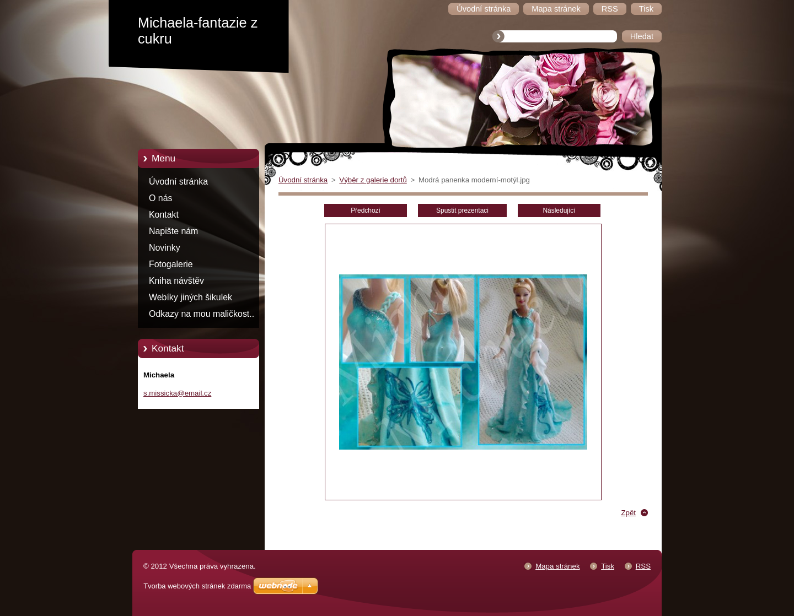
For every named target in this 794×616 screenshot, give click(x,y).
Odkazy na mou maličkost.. (201, 313)
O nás (160, 198)
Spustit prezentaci (462, 210)
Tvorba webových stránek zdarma (197, 586)
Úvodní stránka (178, 181)
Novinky (164, 247)
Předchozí (365, 210)
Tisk (607, 566)
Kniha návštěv (176, 280)
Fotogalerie (171, 264)
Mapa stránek (557, 566)
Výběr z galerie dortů (372, 180)
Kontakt (164, 214)
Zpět (628, 513)
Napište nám (173, 231)
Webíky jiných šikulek (190, 297)
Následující (559, 210)
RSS (643, 566)
